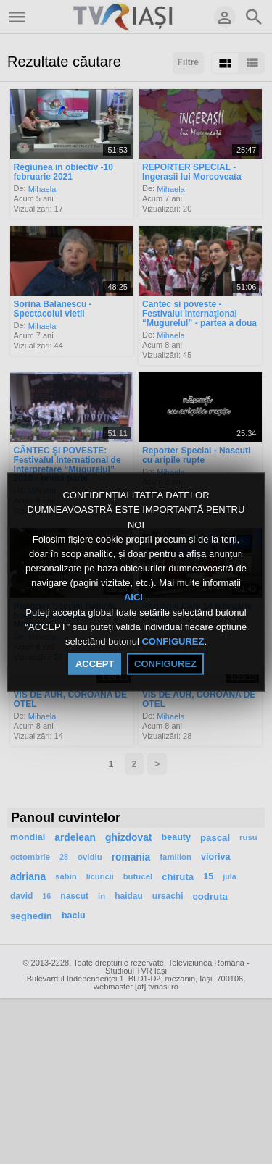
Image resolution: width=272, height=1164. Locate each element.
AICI (135, 597)
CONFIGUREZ (172, 641)
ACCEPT (94, 663)
